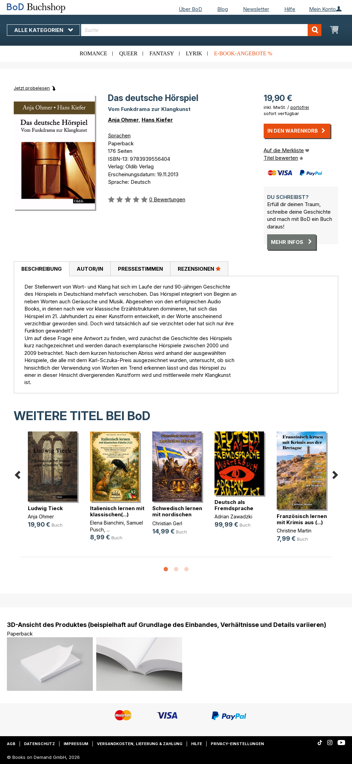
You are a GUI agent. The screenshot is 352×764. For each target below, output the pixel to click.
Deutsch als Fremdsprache (233, 505)
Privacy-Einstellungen (237, 743)
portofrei (299, 107)
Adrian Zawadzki (233, 516)
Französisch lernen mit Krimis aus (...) (302, 519)
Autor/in (90, 269)
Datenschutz (39, 743)
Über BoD (190, 9)
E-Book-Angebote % (243, 53)
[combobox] (201, 30)
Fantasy (162, 53)
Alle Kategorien (43, 30)
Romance (93, 53)
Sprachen (119, 135)
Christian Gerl (167, 523)
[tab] (41, 269)
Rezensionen (199, 268)
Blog (222, 9)
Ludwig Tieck (45, 508)
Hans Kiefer (157, 119)
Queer (128, 53)
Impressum (76, 743)
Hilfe (289, 9)
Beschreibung (41, 269)
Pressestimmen (140, 269)
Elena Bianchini (107, 523)
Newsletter (256, 9)
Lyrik (194, 53)
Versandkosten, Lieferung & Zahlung (140, 743)
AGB (11, 743)
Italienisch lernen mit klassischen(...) (117, 511)
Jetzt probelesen (32, 88)
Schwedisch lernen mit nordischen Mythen (177, 514)
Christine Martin (294, 530)
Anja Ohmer (123, 119)
